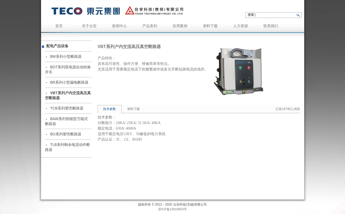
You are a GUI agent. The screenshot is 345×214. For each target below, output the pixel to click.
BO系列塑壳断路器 (65, 134)
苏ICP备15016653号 (172, 209)
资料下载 (210, 26)
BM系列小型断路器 (66, 56)
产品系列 (149, 26)
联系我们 (270, 26)
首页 (59, 26)
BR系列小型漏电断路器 (69, 82)
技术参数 (109, 109)
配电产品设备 (57, 46)
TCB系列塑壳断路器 (66, 108)
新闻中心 (119, 26)
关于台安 (89, 26)
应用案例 (180, 26)
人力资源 (240, 26)
